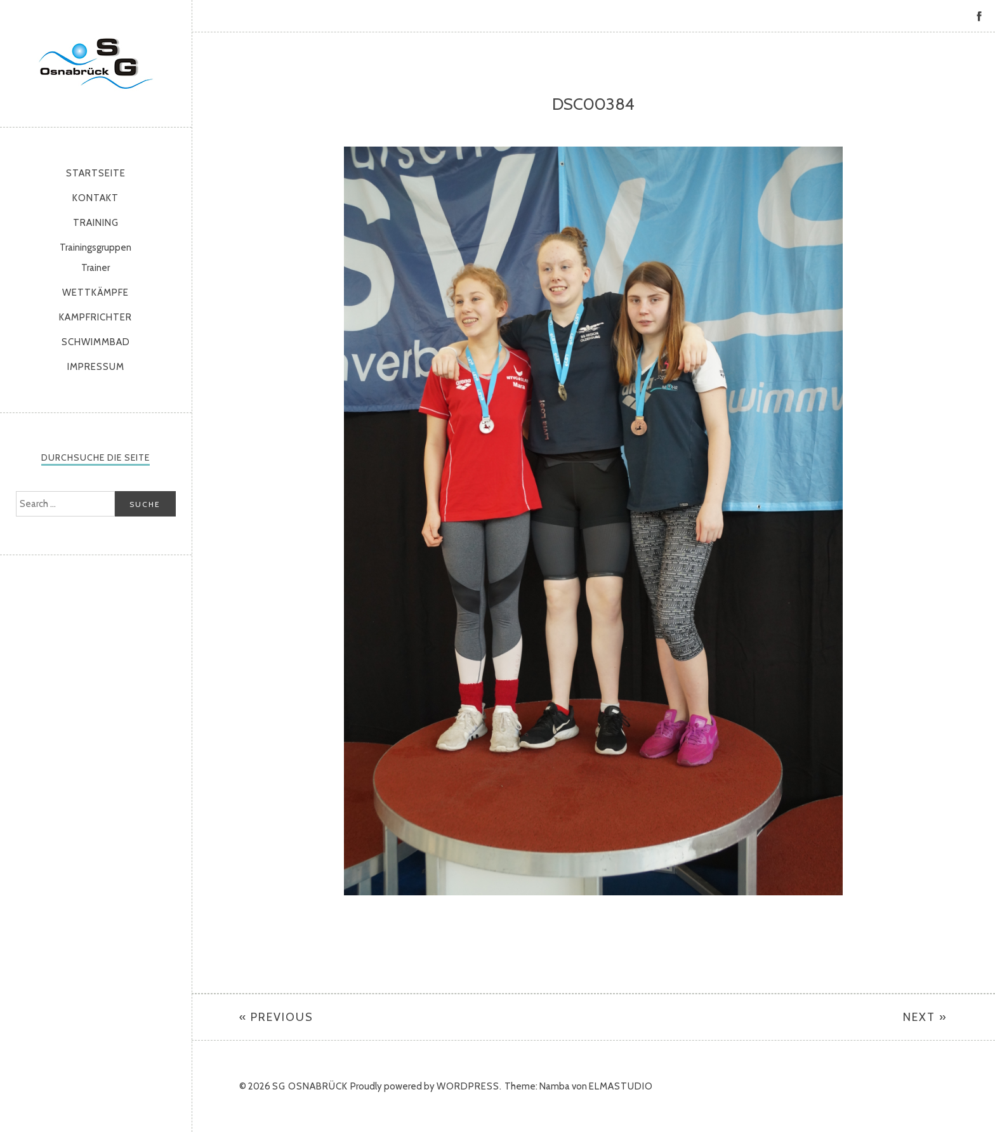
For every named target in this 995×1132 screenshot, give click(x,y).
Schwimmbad (96, 342)
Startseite (96, 173)
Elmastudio (621, 1086)
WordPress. (469, 1086)
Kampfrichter (95, 317)
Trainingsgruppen (95, 247)
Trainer (95, 267)
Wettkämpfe (95, 292)
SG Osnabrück (95, 63)
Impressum (95, 366)
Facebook (979, 16)
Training (96, 222)
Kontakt (95, 198)
